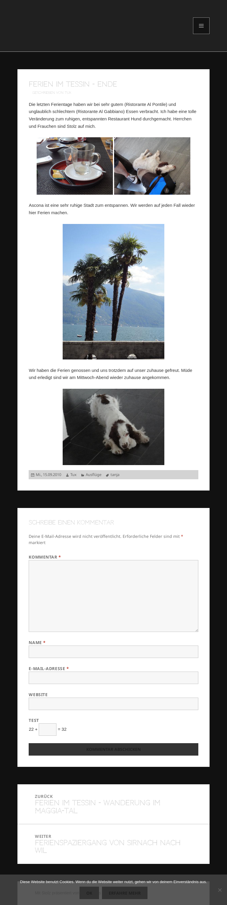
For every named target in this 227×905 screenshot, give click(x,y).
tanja (115, 474)
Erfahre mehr (125, 893)
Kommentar (45, 557)
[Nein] (220, 890)
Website (38, 694)
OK (89, 893)
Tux (73, 474)
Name (37, 642)
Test (34, 720)
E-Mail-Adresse (49, 668)
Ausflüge (93, 474)
